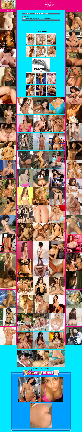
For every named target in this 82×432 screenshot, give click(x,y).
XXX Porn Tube (49, 5)
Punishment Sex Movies (49, 4)
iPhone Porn (49, 2)
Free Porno (49, 6)
